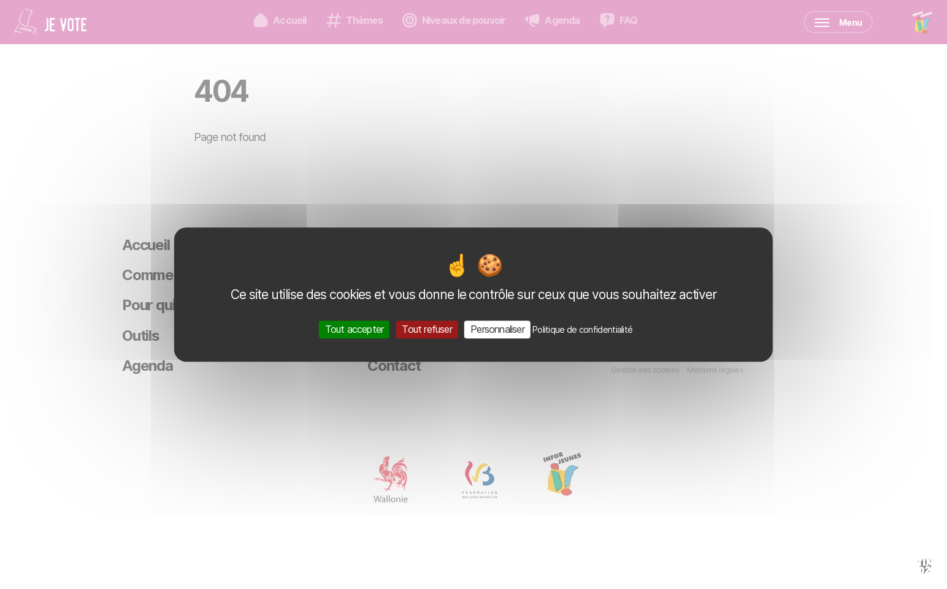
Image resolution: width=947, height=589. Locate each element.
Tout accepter (354, 329)
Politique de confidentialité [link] (582, 329)
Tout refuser (426, 329)
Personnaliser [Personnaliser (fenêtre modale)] (497, 329)
